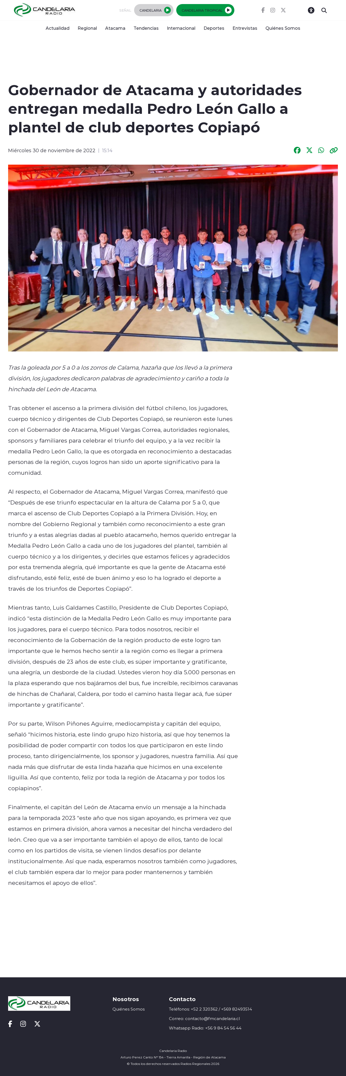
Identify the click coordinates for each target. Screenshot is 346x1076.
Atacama (115, 28)
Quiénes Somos (282, 28)
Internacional (181, 28)
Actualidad (57, 28)
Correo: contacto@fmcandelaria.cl (204, 1019)
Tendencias (146, 28)
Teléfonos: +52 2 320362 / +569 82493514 (210, 1009)
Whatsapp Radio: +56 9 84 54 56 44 (205, 1028)
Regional (87, 28)
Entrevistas (244, 28)
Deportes (214, 28)
